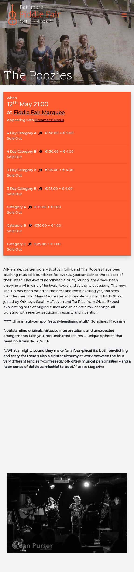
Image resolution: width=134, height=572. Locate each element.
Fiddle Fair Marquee (39, 112)
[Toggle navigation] (124, 15)
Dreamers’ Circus (49, 120)
